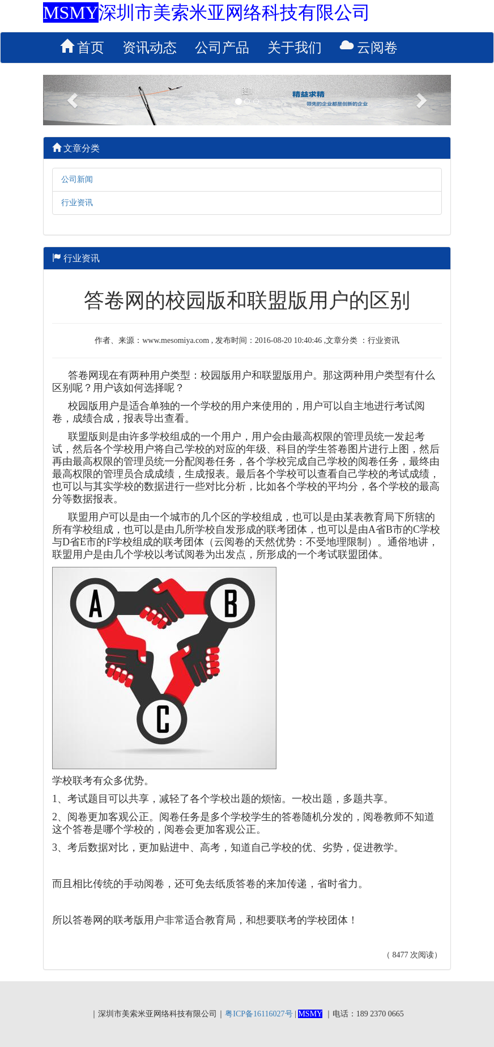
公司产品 (222, 47)
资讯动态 (149, 47)
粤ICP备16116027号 (258, 1014)
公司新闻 (77, 179)
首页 (82, 47)
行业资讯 (77, 202)
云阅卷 (369, 47)
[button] (73, 100)
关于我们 (294, 47)
